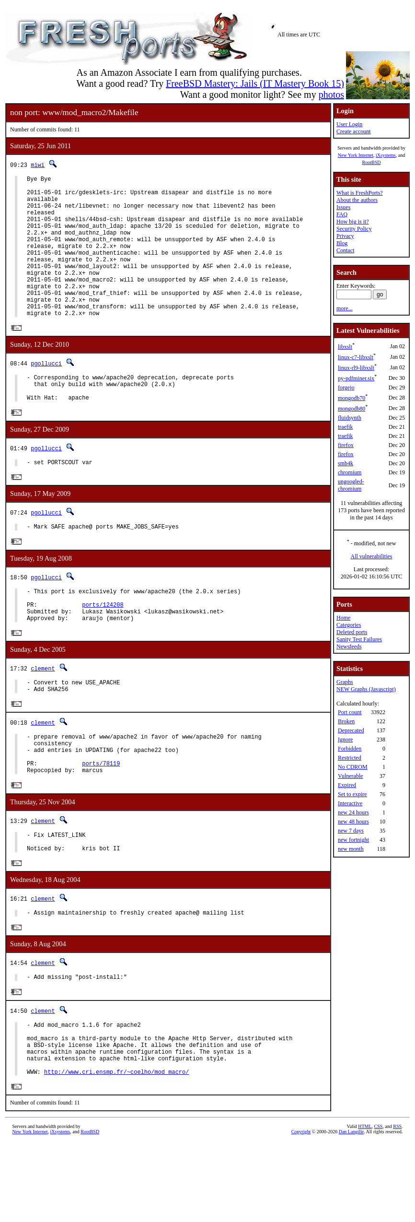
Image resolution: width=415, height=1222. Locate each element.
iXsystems (386, 155)
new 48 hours (353, 821)
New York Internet (355, 155)
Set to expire (352, 794)
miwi (38, 165)
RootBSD (371, 162)
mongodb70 (351, 398)
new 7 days (351, 830)
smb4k (345, 463)
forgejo (346, 387)
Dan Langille (351, 1211)
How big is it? (352, 221)
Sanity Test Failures (359, 639)
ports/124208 (102, 649)
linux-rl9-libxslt (356, 367)
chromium (349, 472)
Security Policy (354, 228)
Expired (347, 785)
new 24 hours (353, 812)
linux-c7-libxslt (355, 357)
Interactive (350, 803)
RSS (397, 1206)
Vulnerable (350, 776)
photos (331, 94)
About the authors (357, 200)
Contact (345, 250)
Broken (346, 721)
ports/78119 (101, 821)
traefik (345, 426)
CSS (378, 1206)
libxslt (345, 346)
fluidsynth (349, 417)
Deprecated (351, 730)
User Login (349, 124)
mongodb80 (351, 408)
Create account (353, 131)
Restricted (349, 757)
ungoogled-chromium (351, 485)
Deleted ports (351, 632)
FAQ (341, 214)
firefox (346, 445)
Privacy (345, 236)
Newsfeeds (349, 646)
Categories (348, 625)
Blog (341, 243)
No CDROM (353, 767)
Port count (350, 712)
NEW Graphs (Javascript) (366, 689)
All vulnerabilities (371, 556)
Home (343, 617)
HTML (364, 1206)
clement (43, 716)
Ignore (345, 739)
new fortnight (353, 839)
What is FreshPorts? (359, 192)
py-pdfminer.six (356, 378)
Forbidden (349, 748)
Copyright (301, 1211)
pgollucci (46, 394)
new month (351, 849)
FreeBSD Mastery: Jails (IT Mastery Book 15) (255, 83)
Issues (343, 207)
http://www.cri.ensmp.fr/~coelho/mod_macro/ (116, 1151)
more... (344, 308)
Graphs (344, 682)
